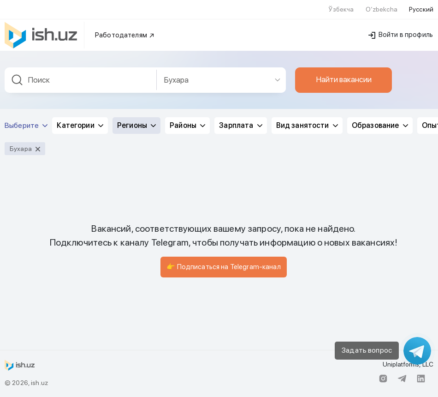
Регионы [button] (136, 125)
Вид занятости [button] (307, 125)
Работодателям (125, 35)
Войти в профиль (400, 34)
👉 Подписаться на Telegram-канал (223, 267)
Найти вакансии (344, 79)
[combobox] (81, 80)
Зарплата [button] (240, 125)
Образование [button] (380, 125)
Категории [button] (80, 125)
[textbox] (81, 80)
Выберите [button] (26, 125)
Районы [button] (187, 125)
